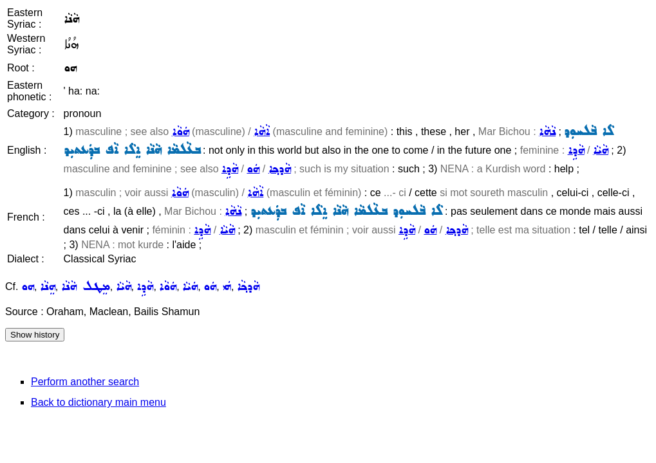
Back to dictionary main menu (98, 402)
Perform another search (85, 381)
